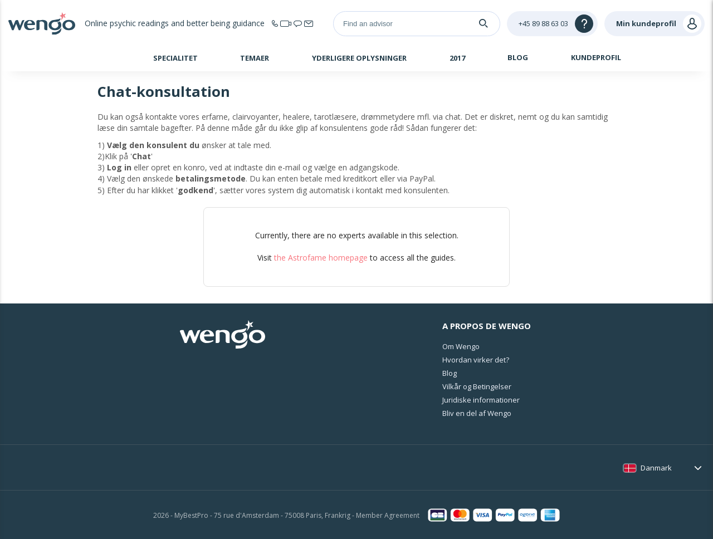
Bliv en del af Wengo (476, 413)
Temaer (254, 58)
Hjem (101, 59)
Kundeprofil (596, 57)
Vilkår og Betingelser (476, 386)
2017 (457, 58)
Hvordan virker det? (475, 360)
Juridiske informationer (481, 400)
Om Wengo (461, 346)
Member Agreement (387, 515)
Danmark (656, 468)
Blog (517, 57)
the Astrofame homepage (321, 257)
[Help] (552, 23)
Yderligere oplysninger (359, 58)
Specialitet (175, 58)
